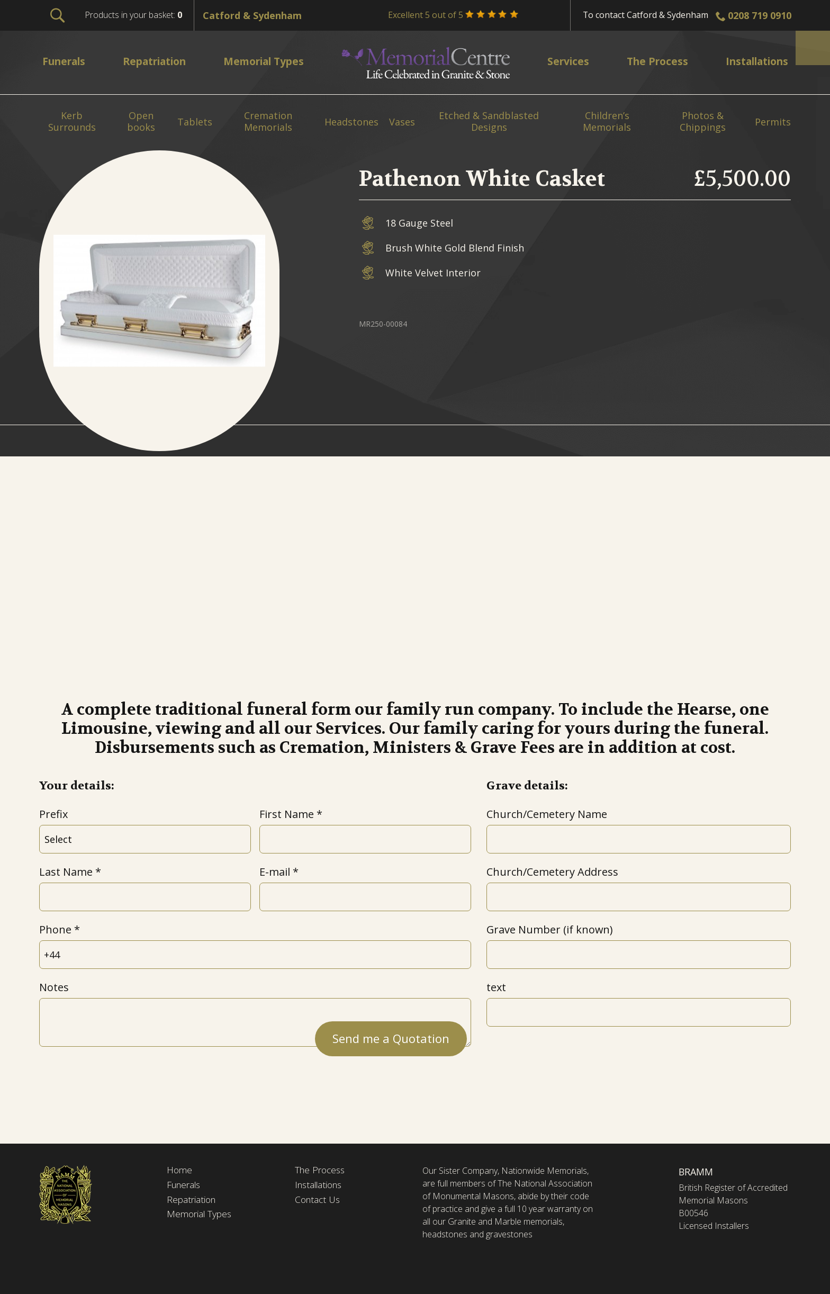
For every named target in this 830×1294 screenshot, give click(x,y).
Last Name (66, 872)
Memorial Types (201, 1216)
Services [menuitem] (566, 61)
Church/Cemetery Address (552, 872)
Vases (402, 122)
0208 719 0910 (759, 15)
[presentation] (119, 1078)
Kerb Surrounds (72, 121)
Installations (321, 1186)
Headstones (351, 122)
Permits (773, 122)
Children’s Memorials (607, 121)
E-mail (274, 872)
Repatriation (192, 1201)
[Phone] (255, 954)
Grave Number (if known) (549, 929)
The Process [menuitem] (652, 61)
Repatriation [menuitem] (157, 61)
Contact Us (319, 1201)
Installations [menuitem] (752, 61)
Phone (55, 929)
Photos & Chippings (703, 121)
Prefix (53, 814)
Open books (141, 121)
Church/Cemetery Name (546, 814)
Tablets (194, 122)
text (496, 987)
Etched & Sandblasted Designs (489, 121)
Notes (54, 987)
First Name (286, 814)
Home (180, 1170)
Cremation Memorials (268, 121)
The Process (321, 1170)
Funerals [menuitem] (66, 61)
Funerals (185, 1186)
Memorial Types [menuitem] (269, 61)
